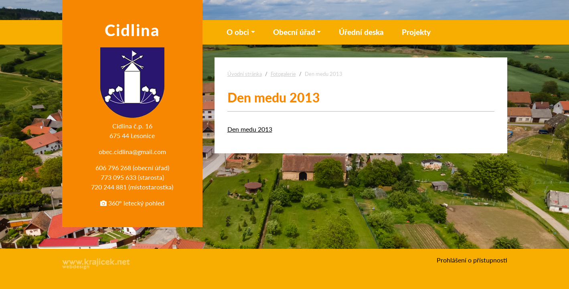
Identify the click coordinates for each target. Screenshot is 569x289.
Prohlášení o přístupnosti (472, 260)
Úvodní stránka (244, 73)
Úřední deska (361, 31)
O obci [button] (238, 31)
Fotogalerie (283, 73)
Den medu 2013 (249, 129)
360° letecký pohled (132, 203)
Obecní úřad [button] (294, 31)
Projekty (416, 31)
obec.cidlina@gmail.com (132, 151)
